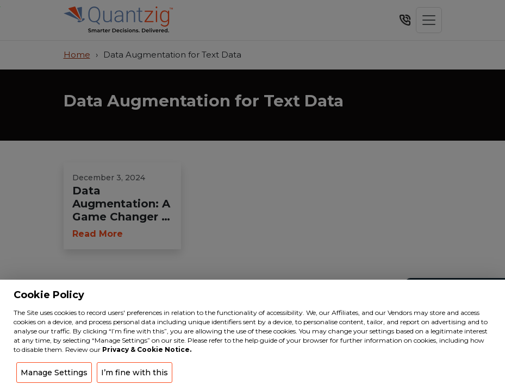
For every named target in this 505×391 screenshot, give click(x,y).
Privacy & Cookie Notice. (146, 349)
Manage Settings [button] (54, 372)
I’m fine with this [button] (134, 372)
